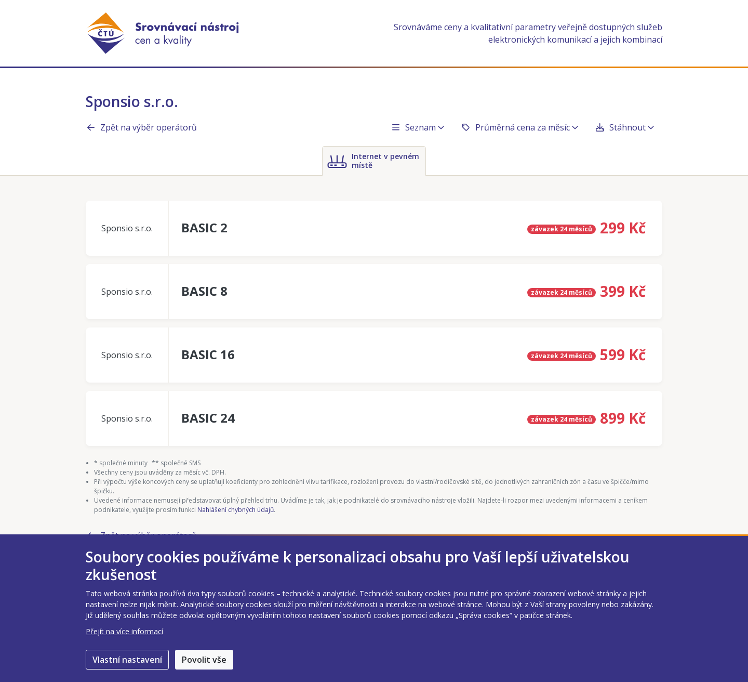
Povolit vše (204, 659)
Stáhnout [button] (624, 127)
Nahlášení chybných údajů (235, 509)
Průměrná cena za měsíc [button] (519, 127)
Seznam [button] (417, 127)
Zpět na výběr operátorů (141, 127)
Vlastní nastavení (127, 659)
